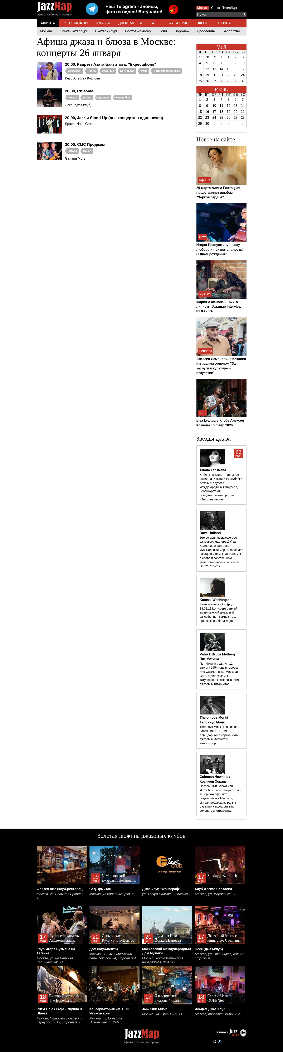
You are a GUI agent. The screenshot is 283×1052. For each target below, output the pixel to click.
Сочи (163, 31)
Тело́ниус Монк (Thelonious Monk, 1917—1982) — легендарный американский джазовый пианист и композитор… (219, 735)
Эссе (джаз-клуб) (209, 949)
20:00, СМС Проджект (85, 144)
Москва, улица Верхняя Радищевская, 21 (55, 960)
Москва (203, 8)
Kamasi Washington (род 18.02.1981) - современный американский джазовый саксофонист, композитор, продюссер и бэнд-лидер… (219, 612)
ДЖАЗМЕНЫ (130, 23)
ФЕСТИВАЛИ (75, 23)
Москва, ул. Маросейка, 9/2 (216, 894)
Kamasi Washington (215, 600)
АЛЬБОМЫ (179, 23)
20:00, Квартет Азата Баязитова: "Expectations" (110, 64)
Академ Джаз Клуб (210, 1009)
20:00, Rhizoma (79, 91)
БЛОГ (155, 23)
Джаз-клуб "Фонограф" (161, 889)
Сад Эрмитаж (100, 889)
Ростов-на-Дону (138, 31)
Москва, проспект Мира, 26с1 (218, 1014)
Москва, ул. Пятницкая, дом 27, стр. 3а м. (220, 956)
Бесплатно (231, 31)
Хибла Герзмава (213, 470)
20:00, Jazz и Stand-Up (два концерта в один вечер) (114, 118)
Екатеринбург (106, 31)
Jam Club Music (155, 1009)
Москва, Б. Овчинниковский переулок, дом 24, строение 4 (112, 956)
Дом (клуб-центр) (103, 949)
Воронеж (182, 31)
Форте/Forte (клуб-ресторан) (60, 889)
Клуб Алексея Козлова (213, 889)
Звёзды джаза (213, 438)
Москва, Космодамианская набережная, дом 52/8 (163, 960)
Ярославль (206, 31)
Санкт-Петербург (224, 8)
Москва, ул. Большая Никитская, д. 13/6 (105, 1020)
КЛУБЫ (103, 23)
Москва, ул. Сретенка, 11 (162, 1014)
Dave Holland (210, 533)
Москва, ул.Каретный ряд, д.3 (112, 894)
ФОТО (203, 23)
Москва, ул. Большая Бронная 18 (60, 896)
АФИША (47, 23)
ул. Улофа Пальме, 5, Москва (165, 894)
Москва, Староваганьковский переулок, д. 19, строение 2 (60, 1020)
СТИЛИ (224, 23)
